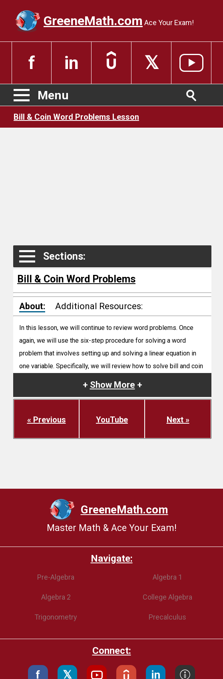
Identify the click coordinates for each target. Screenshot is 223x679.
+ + (112, 385)
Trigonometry (55, 617)
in (71, 62)
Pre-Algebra (55, 577)
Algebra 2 (56, 597)
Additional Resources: (99, 306)
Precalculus (167, 617)
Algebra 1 (167, 577)
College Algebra (167, 597)
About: (32, 306)
